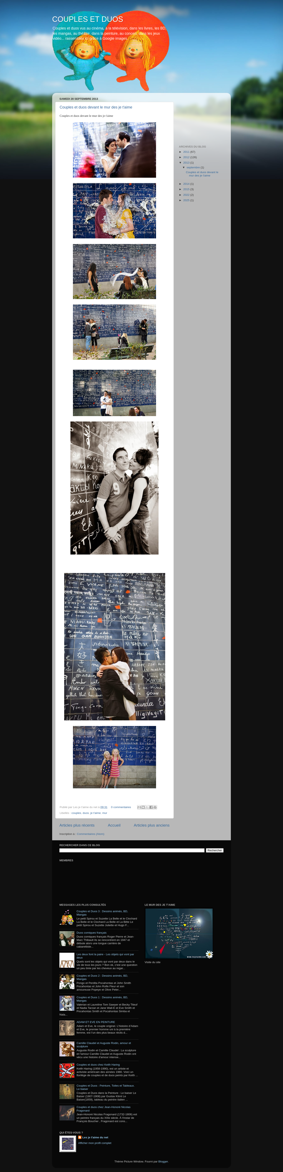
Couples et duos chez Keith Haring (98, 1064)
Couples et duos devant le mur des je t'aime (96, 107)
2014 (186, 183)
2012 (186, 157)
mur (104, 813)
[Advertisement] (199, 117)
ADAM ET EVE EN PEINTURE (95, 1022)
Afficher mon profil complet (94, 1143)
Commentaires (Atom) (90, 834)
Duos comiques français (91, 932)
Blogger (163, 1161)
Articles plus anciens (152, 825)
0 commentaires (121, 807)
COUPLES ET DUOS (87, 19)
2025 (186, 200)
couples (76, 813)
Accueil (114, 825)
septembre (194, 167)
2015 (186, 189)
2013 (186, 162)
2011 (186, 151)
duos (86, 813)
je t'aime (95, 813)
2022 (186, 194)
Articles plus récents (77, 825)
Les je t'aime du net (95, 1137)
